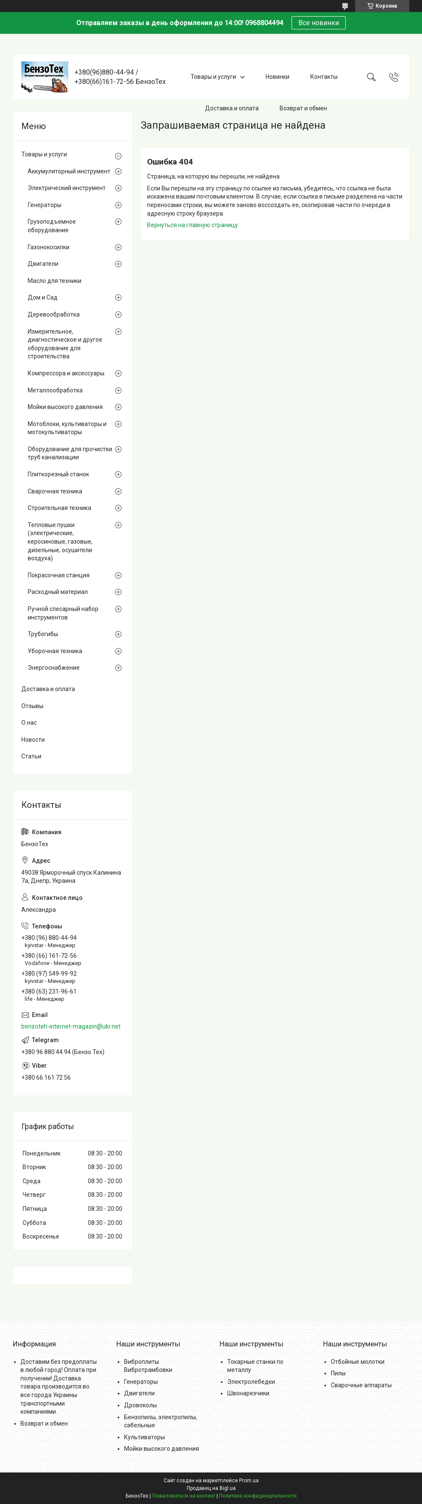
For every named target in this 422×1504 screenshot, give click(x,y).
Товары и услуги (213, 76)
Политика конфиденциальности (258, 1496)
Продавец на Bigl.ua (211, 1488)
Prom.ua (249, 1481)
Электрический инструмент (67, 187)
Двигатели (43, 263)
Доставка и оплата (232, 108)
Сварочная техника (55, 491)
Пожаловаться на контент (183, 1496)
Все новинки (318, 23)
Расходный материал (58, 591)
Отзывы (32, 706)
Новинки (277, 76)
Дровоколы (140, 1405)
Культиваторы (144, 1437)
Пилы (338, 1373)
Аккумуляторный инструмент (69, 171)
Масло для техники (54, 280)
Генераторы (44, 205)
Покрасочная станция (59, 575)
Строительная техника (59, 507)
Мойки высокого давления (65, 406)
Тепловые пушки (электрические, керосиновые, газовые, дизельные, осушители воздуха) (60, 542)
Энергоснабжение (54, 667)
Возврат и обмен (303, 108)
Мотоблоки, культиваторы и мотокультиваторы (67, 428)
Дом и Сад (43, 297)
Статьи (31, 756)
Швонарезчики (248, 1393)
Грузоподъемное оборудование (52, 225)
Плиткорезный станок (58, 474)
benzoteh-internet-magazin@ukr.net (71, 1026)
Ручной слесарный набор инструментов (63, 613)
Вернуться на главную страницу (192, 225)
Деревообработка (54, 314)
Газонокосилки (48, 247)
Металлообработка (55, 390)
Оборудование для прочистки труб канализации (70, 453)
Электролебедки (251, 1381)
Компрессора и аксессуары (66, 373)
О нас (29, 722)
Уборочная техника (55, 651)
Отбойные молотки (357, 1361)
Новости (33, 739)
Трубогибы (43, 634)
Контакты (324, 76)
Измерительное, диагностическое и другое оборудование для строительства (65, 344)
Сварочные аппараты (361, 1385)
